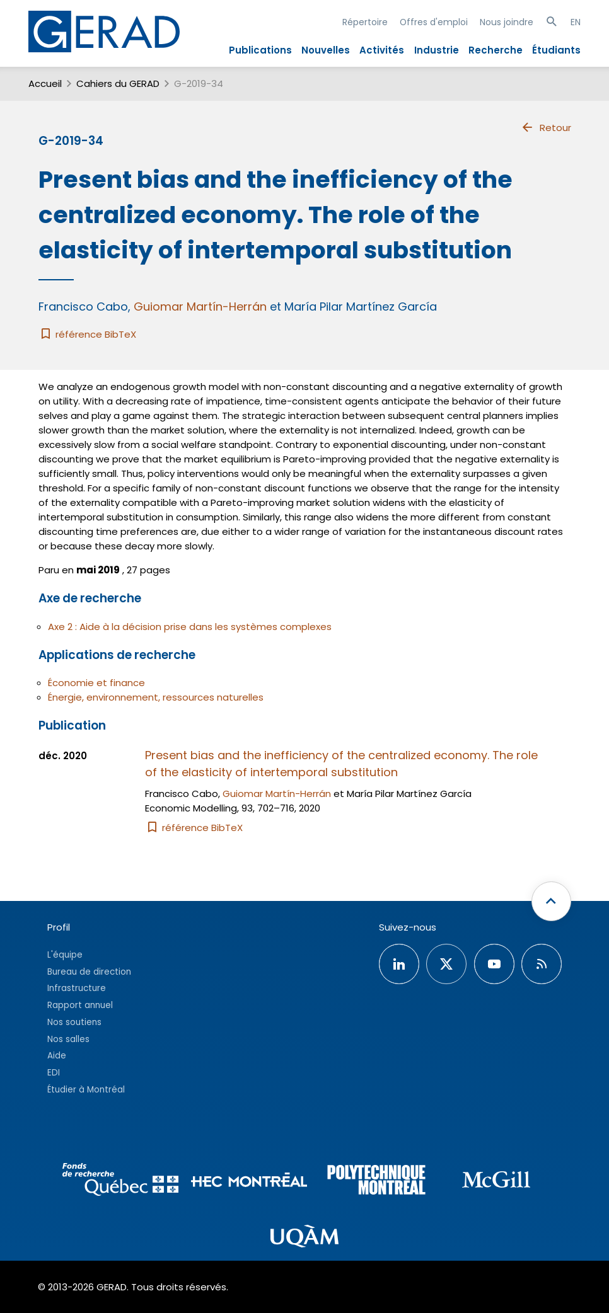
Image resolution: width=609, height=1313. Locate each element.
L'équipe (65, 955)
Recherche (495, 50)
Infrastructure (76, 988)
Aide (56, 1056)
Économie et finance (96, 682)
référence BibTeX (87, 334)
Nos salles (68, 1039)
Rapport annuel (80, 1005)
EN (576, 22)
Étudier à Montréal (86, 1090)
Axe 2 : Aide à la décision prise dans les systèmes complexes (190, 626)
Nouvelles (325, 50)
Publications (260, 50)
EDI (53, 1073)
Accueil (45, 83)
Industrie (436, 50)
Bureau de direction (89, 972)
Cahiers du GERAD (118, 83)
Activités (381, 50)
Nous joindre (506, 22)
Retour (545, 127)
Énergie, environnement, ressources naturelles (156, 697)
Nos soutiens (74, 1022)
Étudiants (556, 50)
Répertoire (365, 22)
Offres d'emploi (434, 22)
